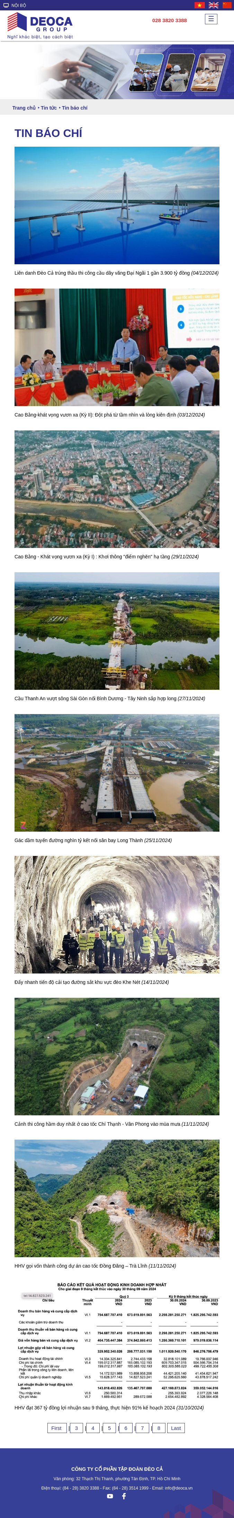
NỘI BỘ (14, 5)
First (57, 1428)
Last (176, 1428)
